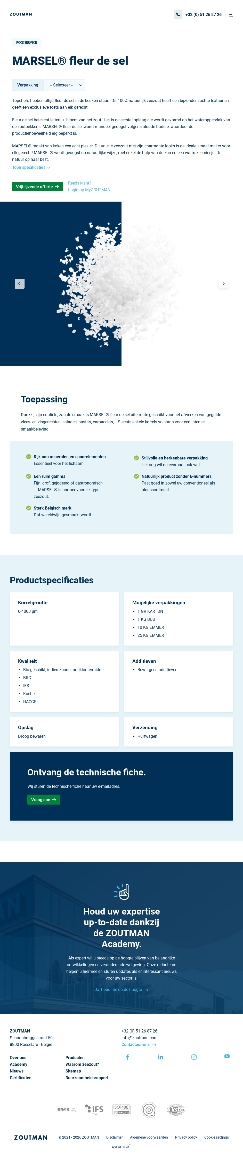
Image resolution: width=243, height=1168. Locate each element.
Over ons (18, 1057)
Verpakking (27, 85)
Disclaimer (114, 1137)
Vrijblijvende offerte (37, 186)
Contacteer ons (136, 1044)
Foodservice (26, 42)
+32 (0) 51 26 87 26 (198, 14)
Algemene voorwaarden (149, 1137)
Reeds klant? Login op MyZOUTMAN (89, 186)
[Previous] (20, 284)
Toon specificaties (31, 167)
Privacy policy (186, 1137)
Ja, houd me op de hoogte (119, 989)
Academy (18, 1064)
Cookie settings (216, 1137)
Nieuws (16, 1071)
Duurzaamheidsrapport (87, 1077)
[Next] (223, 284)
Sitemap (73, 1071)
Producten (75, 1057)
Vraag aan (43, 799)
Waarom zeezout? (82, 1064)
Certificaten (20, 1077)
